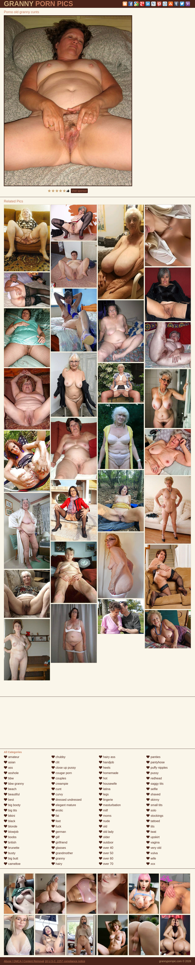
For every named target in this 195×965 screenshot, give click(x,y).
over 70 (106, 863)
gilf (55, 837)
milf (103, 810)
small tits (154, 805)
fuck (56, 826)
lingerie (106, 799)
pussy (152, 773)
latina (104, 789)
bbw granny (14, 783)
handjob (106, 762)
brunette (11, 847)
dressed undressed (66, 799)
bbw (9, 778)
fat (55, 815)
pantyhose (155, 762)
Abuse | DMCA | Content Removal (24, 961)
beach (10, 789)
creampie (59, 783)
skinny (152, 799)
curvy (57, 794)
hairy (56, 863)
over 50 (106, 853)
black (9, 821)
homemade (108, 773)
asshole (11, 773)
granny (58, 858)
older (104, 837)
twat (151, 831)
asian (9, 762)
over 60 (106, 858)
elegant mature (63, 805)
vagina (153, 842)
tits (150, 826)
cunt (56, 789)
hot (103, 778)
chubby (58, 757)
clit (55, 762)
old (103, 826)
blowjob (11, 831)
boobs (10, 837)
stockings (154, 815)
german (58, 831)
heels (104, 767)
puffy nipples (157, 767)
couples (58, 778)
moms (105, 815)
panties (153, 757)
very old (153, 847)
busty (9, 853)
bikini (9, 815)
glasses (58, 847)
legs (104, 794)
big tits (10, 810)
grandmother (62, 853)
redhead (154, 778)
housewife (108, 783)
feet (56, 821)
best (9, 799)
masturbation (110, 805)
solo (151, 810)
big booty (12, 805)
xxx (150, 863)
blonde (10, 826)
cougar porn (61, 773)
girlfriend (59, 842)
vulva (152, 853)
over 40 (106, 847)
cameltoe (12, 863)
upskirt (153, 837)
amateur (11, 757)
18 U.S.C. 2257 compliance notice (65, 961)
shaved (153, 794)
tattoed (153, 821)
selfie (152, 789)
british (10, 842)
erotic (57, 810)
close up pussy (63, 767)
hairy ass (107, 757)
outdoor (106, 842)
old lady (106, 831)
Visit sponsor (79, 190)
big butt (11, 858)
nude (104, 821)
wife (151, 858)
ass (8, 767)
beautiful (12, 794)
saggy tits (154, 783)
